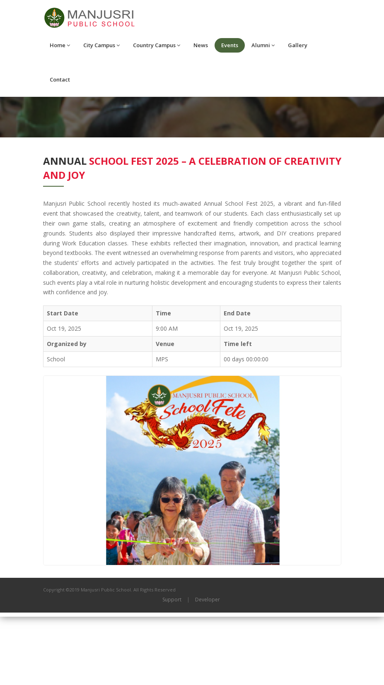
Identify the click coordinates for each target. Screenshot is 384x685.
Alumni (263, 45)
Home (60, 45)
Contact (60, 79)
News (200, 45)
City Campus (101, 45)
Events (229, 45)
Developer (207, 667)
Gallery (297, 45)
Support (171, 667)
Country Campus (156, 45)
